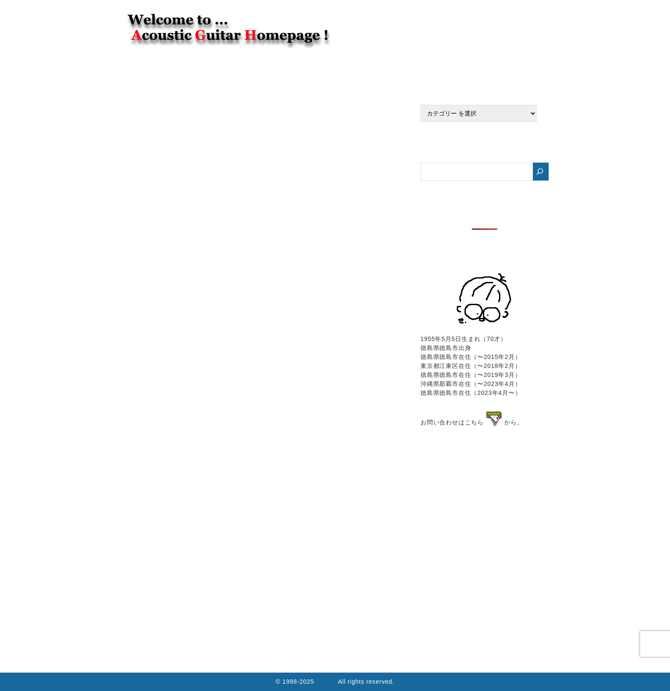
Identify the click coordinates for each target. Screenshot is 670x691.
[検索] (541, 172)
